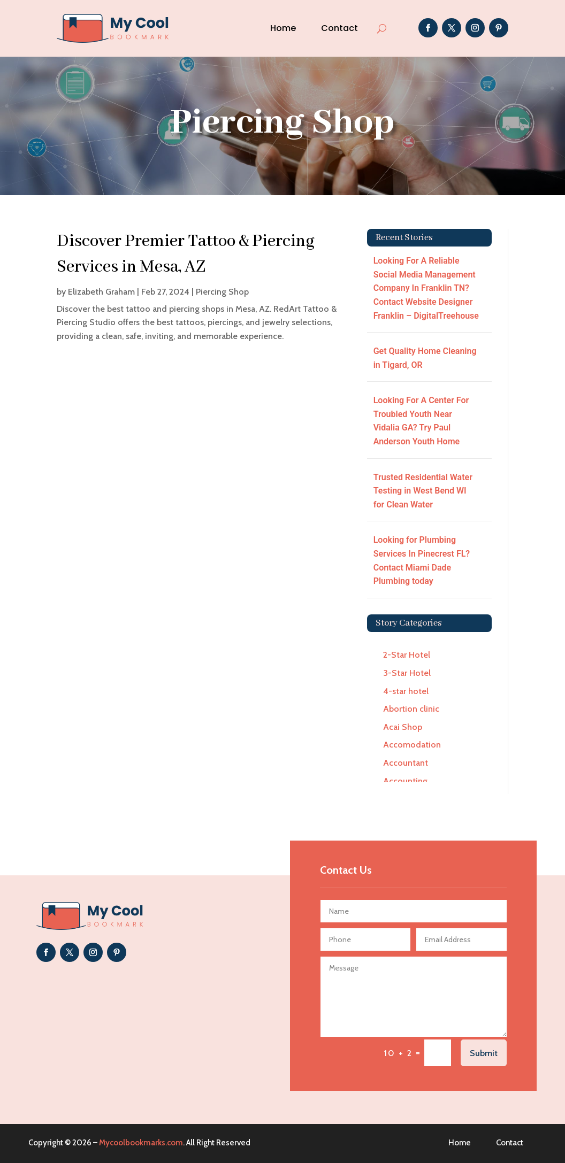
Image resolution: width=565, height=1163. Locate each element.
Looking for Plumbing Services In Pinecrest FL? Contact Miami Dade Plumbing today (421, 560)
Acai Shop (402, 727)
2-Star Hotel (406, 655)
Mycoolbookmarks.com (141, 1142)
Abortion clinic (411, 709)
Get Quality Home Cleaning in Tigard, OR (425, 358)
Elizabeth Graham (101, 292)
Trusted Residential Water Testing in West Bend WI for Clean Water (422, 491)
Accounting (405, 781)
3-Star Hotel (407, 673)
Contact (339, 28)
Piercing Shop (222, 292)
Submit (484, 1053)
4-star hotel (406, 691)
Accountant (405, 763)
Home (283, 28)
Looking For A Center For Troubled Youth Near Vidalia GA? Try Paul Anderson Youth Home (421, 420)
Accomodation (412, 745)
